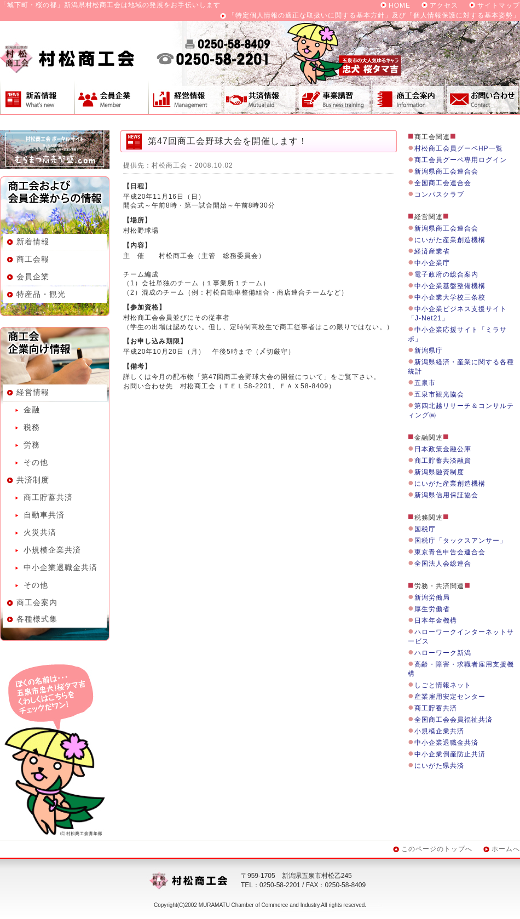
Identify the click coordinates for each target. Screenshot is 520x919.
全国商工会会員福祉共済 (453, 719)
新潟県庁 (428, 350)
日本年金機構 (435, 620)
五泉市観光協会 (439, 394)
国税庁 (425, 529)
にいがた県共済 (439, 765)
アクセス (444, 5)
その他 (36, 462)
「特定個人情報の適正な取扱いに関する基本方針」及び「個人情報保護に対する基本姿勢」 (374, 15)
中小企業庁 (432, 263)
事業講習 (334, 97)
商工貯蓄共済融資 (442, 460)
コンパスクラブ (439, 194)
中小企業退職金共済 (60, 567)
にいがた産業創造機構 (450, 240)
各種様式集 (36, 618)
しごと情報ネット (442, 685)
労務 (32, 444)
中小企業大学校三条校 (450, 297)
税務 (32, 427)
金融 (32, 409)
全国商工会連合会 (442, 183)
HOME (400, 5)
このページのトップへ (436, 849)
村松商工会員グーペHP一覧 (458, 148)
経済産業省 (432, 251)
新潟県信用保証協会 (446, 495)
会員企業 (111, 97)
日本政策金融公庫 (442, 449)
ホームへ (506, 849)
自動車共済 (44, 514)
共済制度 (260, 97)
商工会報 (32, 259)
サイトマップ (498, 5)
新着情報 (37, 97)
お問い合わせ (483, 97)
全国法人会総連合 (442, 563)
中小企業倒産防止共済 (450, 754)
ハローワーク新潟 (442, 653)
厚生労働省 (432, 609)
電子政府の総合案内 (446, 274)
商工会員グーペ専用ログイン (460, 160)
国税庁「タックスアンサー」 (460, 540)
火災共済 (40, 532)
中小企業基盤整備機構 (450, 286)
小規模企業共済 (52, 549)
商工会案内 (408, 97)
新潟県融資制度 (439, 472)
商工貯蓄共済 (48, 497)
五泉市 (425, 383)
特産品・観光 (41, 294)
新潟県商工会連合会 (446, 171)
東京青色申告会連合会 (450, 552)
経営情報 (185, 97)
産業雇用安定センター (450, 696)
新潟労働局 (432, 597)
